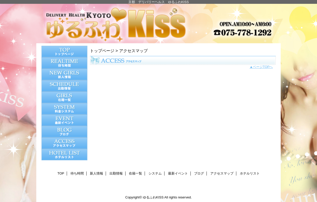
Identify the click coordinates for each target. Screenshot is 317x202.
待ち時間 (64, 63)
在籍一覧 (64, 97)
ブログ (64, 131)
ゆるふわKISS (159, 23)
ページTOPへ (263, 67)
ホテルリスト (64, 154)
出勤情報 (64, 86)
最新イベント (64, 120)
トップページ (102, 50)
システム (64, 108)
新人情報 (64, 74)
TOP (64, 51)
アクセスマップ (64, 143)
